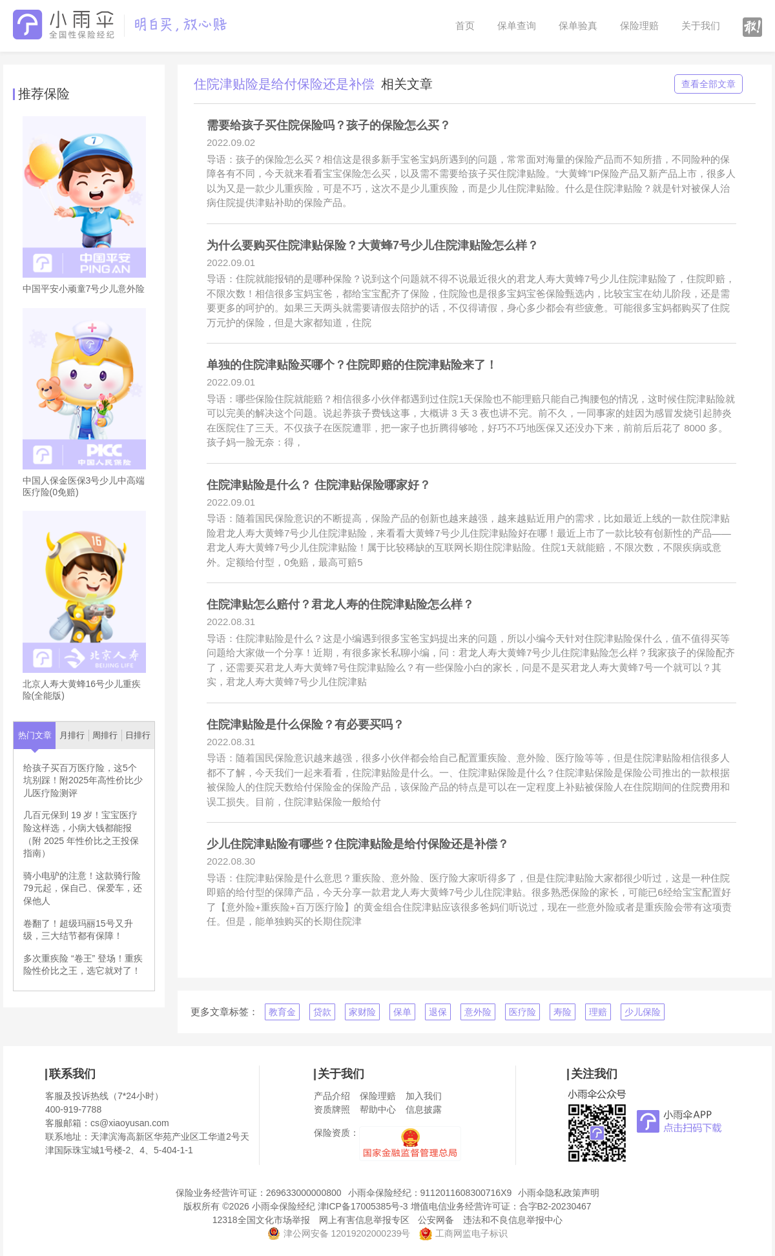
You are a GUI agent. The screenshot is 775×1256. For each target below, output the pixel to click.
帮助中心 (378, 1109)
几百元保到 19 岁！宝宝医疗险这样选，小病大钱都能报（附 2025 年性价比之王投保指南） (81, 834)
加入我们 (424, 1096)
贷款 (322, 1012)
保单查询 (516, 25)
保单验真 (578, 25)
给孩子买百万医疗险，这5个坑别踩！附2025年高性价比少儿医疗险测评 (83, 780)
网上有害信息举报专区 (364, 1220)
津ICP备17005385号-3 (363, 1206)
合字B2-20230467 (555, 1206)
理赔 (598, 1012)
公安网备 (436, 1220)
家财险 (362, 1012)
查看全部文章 (708, 84)
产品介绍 (332, 1096)
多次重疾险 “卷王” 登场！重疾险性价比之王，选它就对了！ (83, 964)
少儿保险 (643, 1012)
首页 (465, 25)
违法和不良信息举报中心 (513, 1220)
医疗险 (522, 1012)
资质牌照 (332, 1109)
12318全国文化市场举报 (261, 1220)
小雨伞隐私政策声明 (558, 1193)
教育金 (282, 1012)
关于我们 (700, 25)
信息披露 (424, 1109)
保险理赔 (639, 25)
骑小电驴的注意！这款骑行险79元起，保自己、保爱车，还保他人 (82, 888)
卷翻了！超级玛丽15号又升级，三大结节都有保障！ (78, 930)
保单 (402, 1012)
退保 (438, 1012)
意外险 (477, 1012)
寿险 (562, 1012)
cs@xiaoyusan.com (129, 1123)
